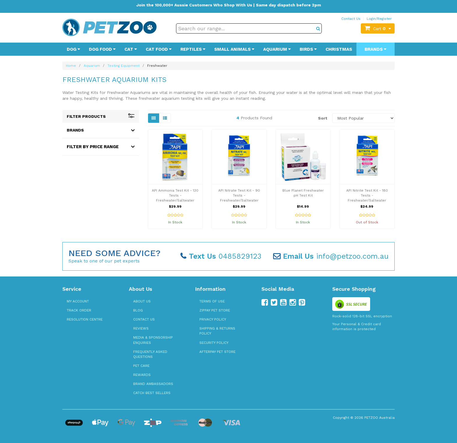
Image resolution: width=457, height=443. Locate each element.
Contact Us (351, 18)
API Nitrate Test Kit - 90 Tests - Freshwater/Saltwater (239, 195)
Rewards (142, 375)
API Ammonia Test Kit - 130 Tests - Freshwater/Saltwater (175, 195)
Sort (322, 118)
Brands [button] (75, 130)
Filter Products (101, 116)
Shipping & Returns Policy (217, 330)
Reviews (141, 328)
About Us (142, 301)
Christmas (339, 49)
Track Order (79, 310)
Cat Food (159, 49)
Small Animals (234, 49)
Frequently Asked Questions (150, 354)
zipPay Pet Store (214, 310)
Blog (138, 310)
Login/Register (379, 18)
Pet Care (141, 366)
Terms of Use (212, 301)
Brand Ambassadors (153, 384)
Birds (308, 49)
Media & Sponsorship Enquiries (153, 339)
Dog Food (102, 49)
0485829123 (220, 256)
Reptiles (192, 49)
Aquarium (277, 49)
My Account (78, 301)
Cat (130, 49)
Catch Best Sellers (152, 393)
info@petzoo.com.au (331, 256)
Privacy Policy (212, 319)
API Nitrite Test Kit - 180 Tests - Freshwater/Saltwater (367, 195)
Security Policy (213, 343)
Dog (73, 49)
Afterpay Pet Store (217, 352)
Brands (375, 49)
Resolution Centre (85, 319)
